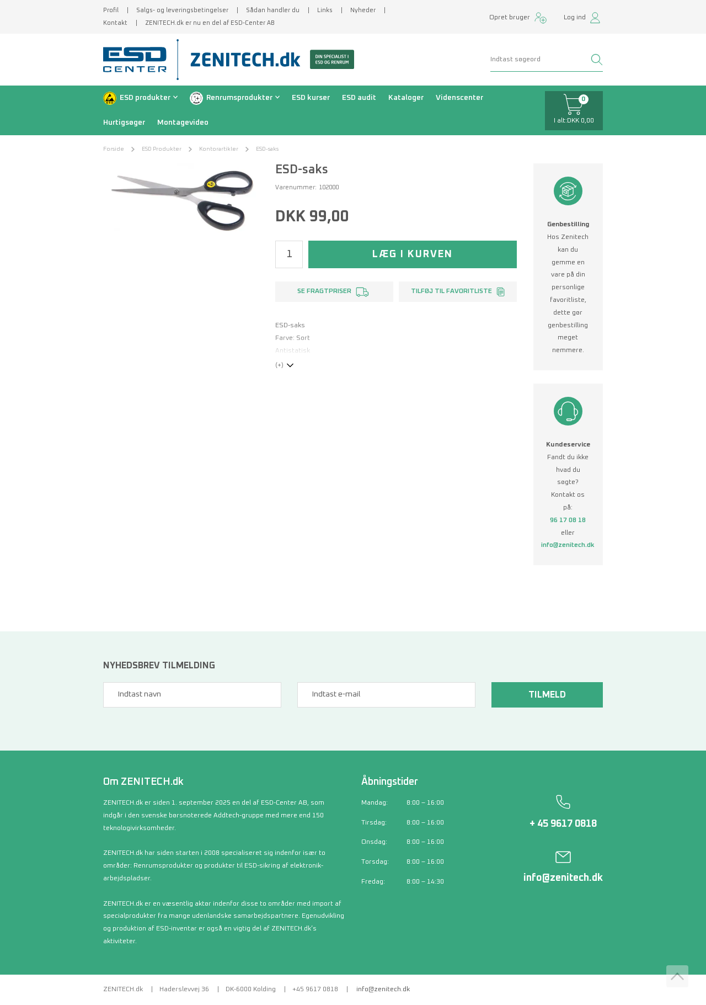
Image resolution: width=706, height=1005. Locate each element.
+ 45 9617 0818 (563, 824)
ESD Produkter (161, 149)
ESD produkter (145, 98)
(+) (279, 365)
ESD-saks (267, 149)
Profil (111, 10)
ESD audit (359, 98)
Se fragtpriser (324, 291)
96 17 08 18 (568, 520)
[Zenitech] (268, 59)
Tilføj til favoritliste (451, 291)
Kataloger (406, 98)
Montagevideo (182, 122)
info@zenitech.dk (568, 545)
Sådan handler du (272, 10)
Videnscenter (459, 98)
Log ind (575, 17)
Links (325, 10)
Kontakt (115, 23)
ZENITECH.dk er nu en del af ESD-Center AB (210, 23)
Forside (113, 149)
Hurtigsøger (124, 122)
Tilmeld (547, 694)
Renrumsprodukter (239, 98)
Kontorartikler (218, 149)
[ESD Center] (138, 59)
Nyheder (363, 10)
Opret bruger (509, 17)
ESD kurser (311, 98)
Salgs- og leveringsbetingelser (182, 10)
